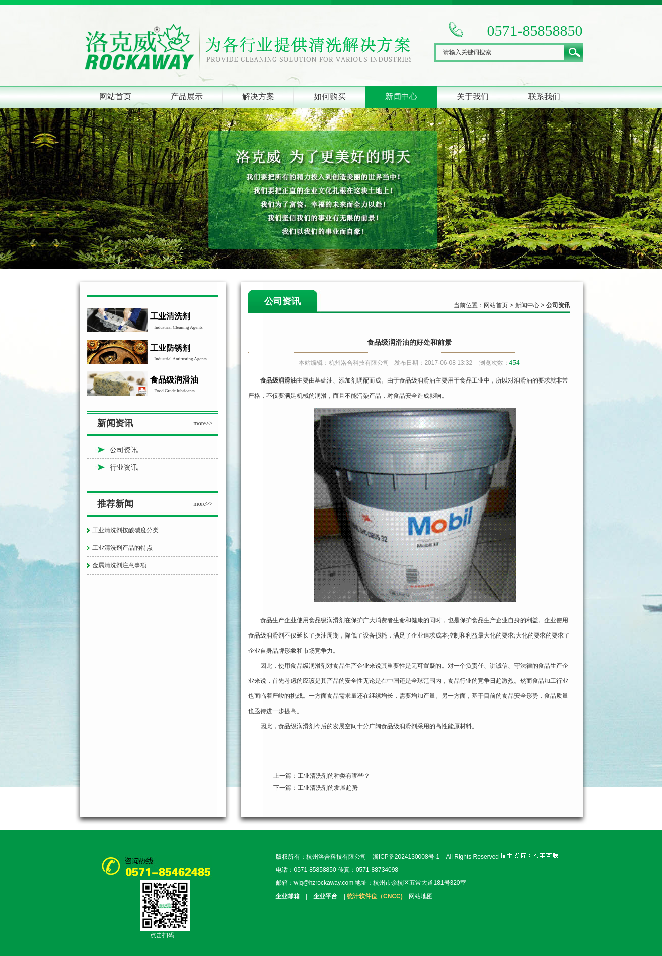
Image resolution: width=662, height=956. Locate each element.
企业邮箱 (287, 896)
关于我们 (473, 96)
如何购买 (330, 96)
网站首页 (115, 96)
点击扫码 (162, 935)
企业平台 (325, 896)
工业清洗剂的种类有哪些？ (334, 775)
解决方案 (258, 96)
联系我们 (544, 96)
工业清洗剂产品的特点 (122, 547)
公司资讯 (124, 449)
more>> (202, 423)
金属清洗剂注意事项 (119, 565)
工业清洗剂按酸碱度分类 (125, 530)
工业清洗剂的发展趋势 (328, 787)
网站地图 (421, 896)
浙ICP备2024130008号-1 (406, 856)
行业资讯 (124, 467)
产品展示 (187, 96)
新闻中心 (401, 96)
